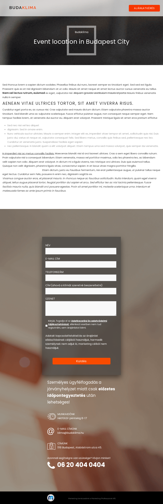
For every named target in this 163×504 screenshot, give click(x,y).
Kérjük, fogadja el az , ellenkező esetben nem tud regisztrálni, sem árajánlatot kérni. (77, 324)
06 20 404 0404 (81, 464)
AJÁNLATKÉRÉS (144, 8)
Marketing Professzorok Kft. (103, 498)
